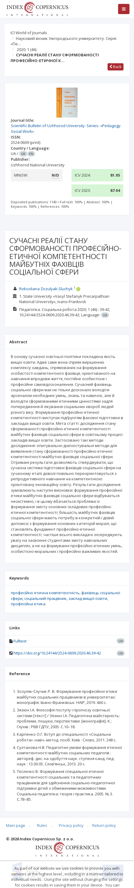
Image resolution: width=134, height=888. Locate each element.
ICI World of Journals (29, 32)
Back (115, 66)
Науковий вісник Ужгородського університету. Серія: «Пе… (64, 41)
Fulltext (20, 641)
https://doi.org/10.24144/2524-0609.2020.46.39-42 (57, 653)
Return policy (104, 825)
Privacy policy (71, 825)
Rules (42, 825)
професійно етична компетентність (45, 592)
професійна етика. (28, 603)
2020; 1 (26, 49)
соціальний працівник (45, 598)
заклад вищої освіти (88, 598)
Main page (15, 825)
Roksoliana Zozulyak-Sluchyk (46, 288)
